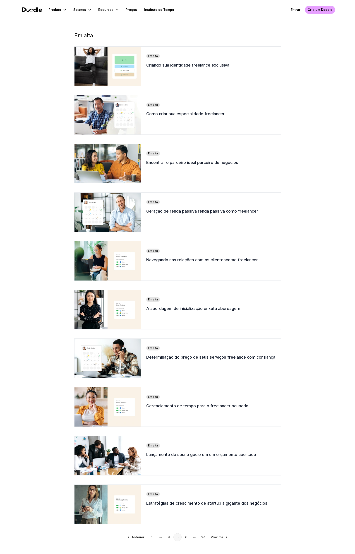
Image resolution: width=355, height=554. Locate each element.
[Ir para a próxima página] (219, 537)
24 (203, 537)
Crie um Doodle (320, 10)
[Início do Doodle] (32, 9)
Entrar (295, 10)
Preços (131, 10)
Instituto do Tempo (159, 10)
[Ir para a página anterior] (136, 537)
